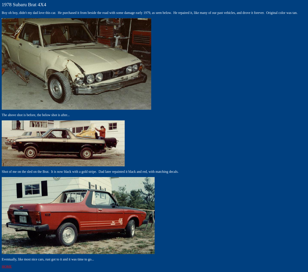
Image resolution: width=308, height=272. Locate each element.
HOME (7, 266)
